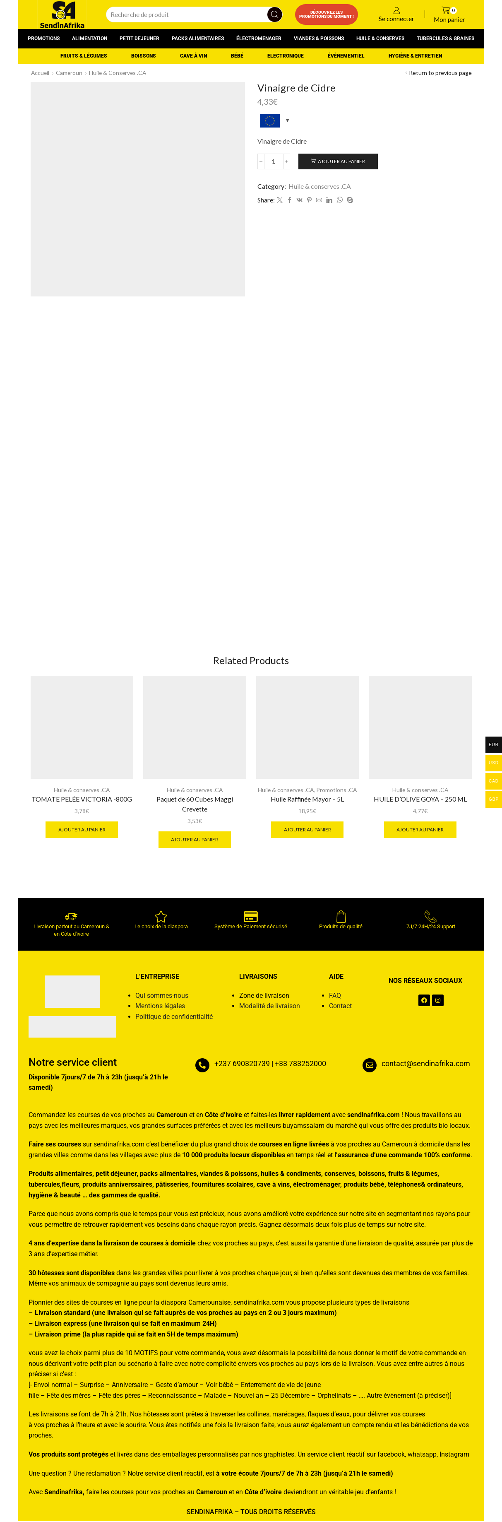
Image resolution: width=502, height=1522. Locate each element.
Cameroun (70, 72)
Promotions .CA (337, 790)
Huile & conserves (380, 38)
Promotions (44, 38)
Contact (340, 1006)
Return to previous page (440, 72)
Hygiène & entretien (415, 56)
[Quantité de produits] (274, 161)
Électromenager (258, 38)
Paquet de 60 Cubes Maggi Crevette (194, 804)
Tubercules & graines (445, 38)
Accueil (40, 72)
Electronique (285, 56)
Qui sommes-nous (161, 996)
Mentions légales (160, 1006)
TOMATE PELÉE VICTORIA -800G (81, 799)
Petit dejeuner (139, 38)
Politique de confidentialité (174, 1017)
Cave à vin (193, 56)
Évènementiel (346, 56)
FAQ (335, 996)
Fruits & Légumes (83, 56)
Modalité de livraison (269, 1006)
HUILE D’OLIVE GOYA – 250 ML (420, 799)
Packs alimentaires (198, 38)
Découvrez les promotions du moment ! (326, 14)
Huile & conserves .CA (119, 72)
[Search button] (274, 14)
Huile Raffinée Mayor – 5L (307, 799)
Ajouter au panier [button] (81, 830)
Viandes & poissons (319, 38)
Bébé (237, 56)
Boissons (143, 56)
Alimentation (89, 38)
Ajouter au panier (342, 161)
